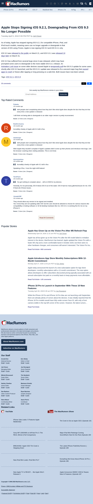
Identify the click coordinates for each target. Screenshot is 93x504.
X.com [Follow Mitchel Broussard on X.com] (8, 379)
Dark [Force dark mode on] (46, 493)
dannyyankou (18, 159)
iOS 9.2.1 (10, 77)
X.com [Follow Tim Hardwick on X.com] (27, 379)
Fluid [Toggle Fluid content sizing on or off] (27, 493)
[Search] (86, 4)
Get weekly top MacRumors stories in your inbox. (46, 90)
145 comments (46, 279)
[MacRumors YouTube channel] (66, 3)
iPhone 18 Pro (8, 10)
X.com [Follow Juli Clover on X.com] (8, 371)
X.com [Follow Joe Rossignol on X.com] (27, 371)
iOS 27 (35, 10)
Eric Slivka (60, 264)
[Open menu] (2, 3)
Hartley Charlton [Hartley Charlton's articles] (6, 383)
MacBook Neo (48, 10)
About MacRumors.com (13, 341)
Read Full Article (33, 249)
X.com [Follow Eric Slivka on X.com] (27, 363)
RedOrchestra (18, 124)
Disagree (30, 118)
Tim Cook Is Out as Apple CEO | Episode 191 (76, 421)
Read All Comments (47, 218)
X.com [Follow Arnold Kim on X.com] (8, 363)
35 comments (6, 83)
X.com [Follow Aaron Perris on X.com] (27, 403)
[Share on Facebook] (89, 83)
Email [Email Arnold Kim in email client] (3, 363)
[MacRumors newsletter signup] (77, 3)
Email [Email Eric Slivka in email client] (22, 363)
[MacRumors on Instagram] (51, 3)
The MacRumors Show (64, 411)
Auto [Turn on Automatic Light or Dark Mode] (38, 493)
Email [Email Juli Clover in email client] (3, 371)
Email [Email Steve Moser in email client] (3, 403)
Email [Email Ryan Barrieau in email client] (22, 395)
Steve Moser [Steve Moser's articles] (5, 399)
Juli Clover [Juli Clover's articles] (4, 367)
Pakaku (16, 104)
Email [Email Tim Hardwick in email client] (22, 379)
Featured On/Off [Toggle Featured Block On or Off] (7, 493)
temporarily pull (57, 66)
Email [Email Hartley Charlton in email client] (3, 387)
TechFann (17, 177)
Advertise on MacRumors (14, 348)
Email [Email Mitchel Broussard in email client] (3, 379)
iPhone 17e (62, 10)
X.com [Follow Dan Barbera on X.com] (8, 395)
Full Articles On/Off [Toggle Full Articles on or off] (19, 493)
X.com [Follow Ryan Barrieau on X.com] (27, 395)
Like (25, 118)
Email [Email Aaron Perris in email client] (22, 403)
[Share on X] (83, 83)
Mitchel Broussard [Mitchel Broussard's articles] (7, 375)
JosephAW (17, 196)
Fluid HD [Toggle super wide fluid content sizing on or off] (32, 493)
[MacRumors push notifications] (70, 3)
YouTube (9, 411)
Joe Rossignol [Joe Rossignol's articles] (25, 367)
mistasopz (17, 138)
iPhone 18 (84, 10)
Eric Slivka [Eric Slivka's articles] (24, 359)
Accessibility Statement (8, 490)
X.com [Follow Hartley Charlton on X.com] (8, 387)
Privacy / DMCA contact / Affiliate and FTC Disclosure (17, 486)
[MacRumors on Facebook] (55, 3)
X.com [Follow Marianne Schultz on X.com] (27, 387)
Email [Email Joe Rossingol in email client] (22, 371)
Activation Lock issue (9, 66)
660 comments (46, 249)
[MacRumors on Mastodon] (62, 3)
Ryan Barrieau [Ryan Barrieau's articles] (25, 391)
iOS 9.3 (18, 77)
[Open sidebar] (90, 4)
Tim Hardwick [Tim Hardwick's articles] (25, 375)
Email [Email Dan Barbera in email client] (3, 395)
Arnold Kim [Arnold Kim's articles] (4, 359)
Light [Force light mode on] (42, 493)
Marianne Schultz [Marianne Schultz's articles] (26, 383)
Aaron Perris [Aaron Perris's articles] (25, 399)
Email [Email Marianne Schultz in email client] (22, 387)
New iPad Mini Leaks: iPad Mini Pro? (26, 460)
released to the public (20, 53)
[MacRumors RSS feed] (74, 3)
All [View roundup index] (90, 10)
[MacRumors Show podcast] (47, 3)
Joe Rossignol (61, 291)
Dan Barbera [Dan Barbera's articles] (5, 391)
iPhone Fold (23, 10)
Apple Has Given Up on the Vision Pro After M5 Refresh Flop (57, 231)
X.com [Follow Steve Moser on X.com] (8, 403)
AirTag (73, 10)
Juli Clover (37, 36)
